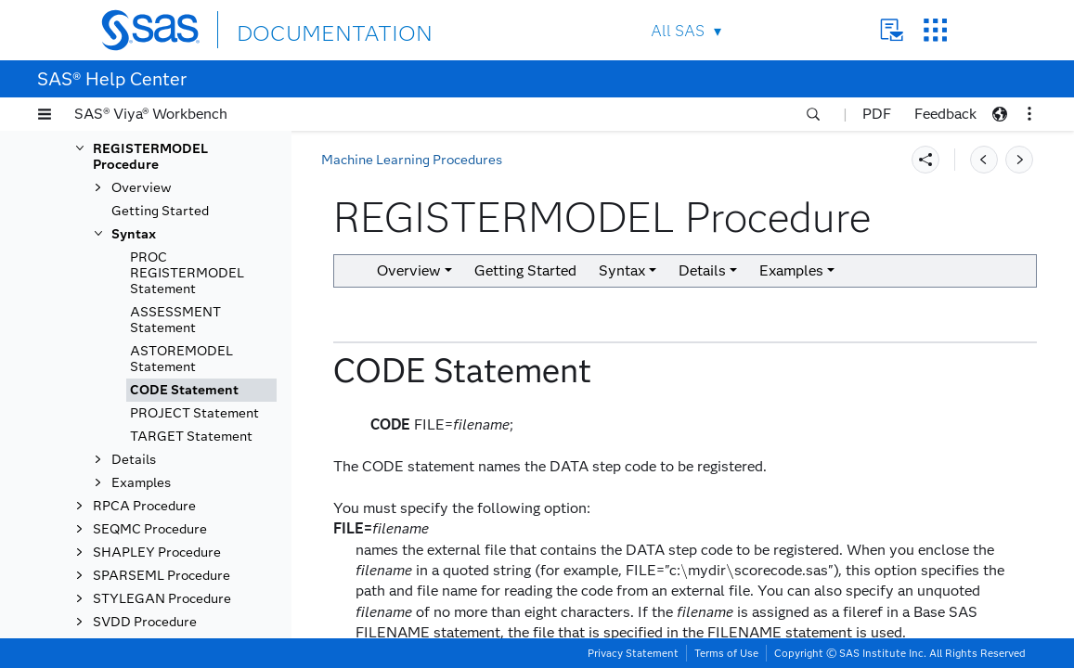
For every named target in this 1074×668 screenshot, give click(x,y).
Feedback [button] (945, 113)
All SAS (678, 31)
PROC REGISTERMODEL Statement (187, 429)
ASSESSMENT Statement (175, 476)
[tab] (201, 546)
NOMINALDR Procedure (167, 173)
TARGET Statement (191, 592)
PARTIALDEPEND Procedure (149, 204)
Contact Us (891, 30)
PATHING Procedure (155, 235)
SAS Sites (935, 30)
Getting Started (160, 367)
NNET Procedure (144, 150)
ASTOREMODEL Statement (181, 515)
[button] (44, 114)
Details (133, 615)
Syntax (133, 390)
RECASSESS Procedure (165, 258)
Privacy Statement (633, 653)
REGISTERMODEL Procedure (150, 312)
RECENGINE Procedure (165, 281)
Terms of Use (726, 653)
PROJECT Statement (194, 569)
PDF (876, 113)
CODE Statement (184, 546)
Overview (141, 344)
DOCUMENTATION (304, 29)
